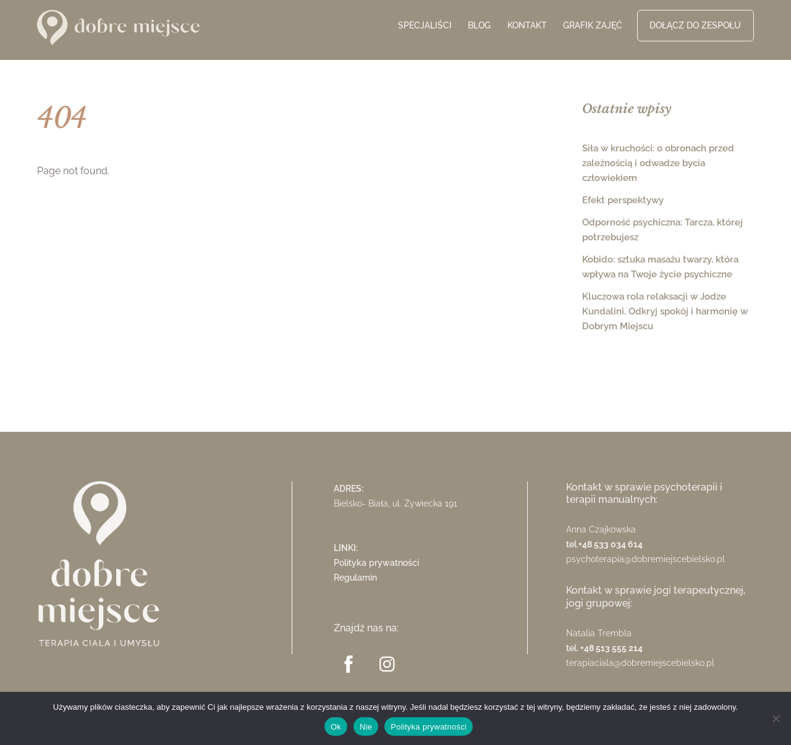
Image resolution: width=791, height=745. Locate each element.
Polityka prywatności (376, 562)
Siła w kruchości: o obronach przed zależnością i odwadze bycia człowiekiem (658, 163)
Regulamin (355, 577)
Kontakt (527, 25)
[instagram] (390, 664)
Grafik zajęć (592, 25)
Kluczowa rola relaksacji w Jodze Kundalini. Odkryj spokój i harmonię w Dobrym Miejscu (665, 311)
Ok (336, 726)
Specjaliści (425, 25)
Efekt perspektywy (623, 200)
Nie (366, 726)
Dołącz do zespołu (695, 25)
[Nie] (775, 718)
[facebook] (351, 664)
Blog (479, 25)
